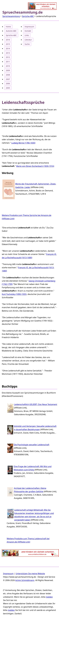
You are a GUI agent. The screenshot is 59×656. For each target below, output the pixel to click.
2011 (8, 61)
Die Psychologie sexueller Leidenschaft (31, 444)
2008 (8, 75)
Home (8, 26)
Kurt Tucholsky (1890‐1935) (14, 294)
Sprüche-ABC (28, 16)
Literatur (28, 40)
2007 (8, 79)
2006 (8, 83)
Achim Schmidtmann (24, 580)
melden (49, 597)
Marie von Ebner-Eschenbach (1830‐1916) (35, 166)
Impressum (29, 26)
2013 (8, 53)
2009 (8, 70)
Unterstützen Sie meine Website (30, 573)
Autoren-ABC (11, 31)
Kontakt (28, 31)
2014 (8, 48)
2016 (8, 40)
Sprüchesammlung (11, 16)
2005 (8, 88)
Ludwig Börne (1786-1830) (23, 143)
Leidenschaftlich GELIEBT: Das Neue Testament (35, 404)
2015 (8, 44)
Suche (27, 44)
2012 (8, 57)
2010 (8, 66)
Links (27, 35)
